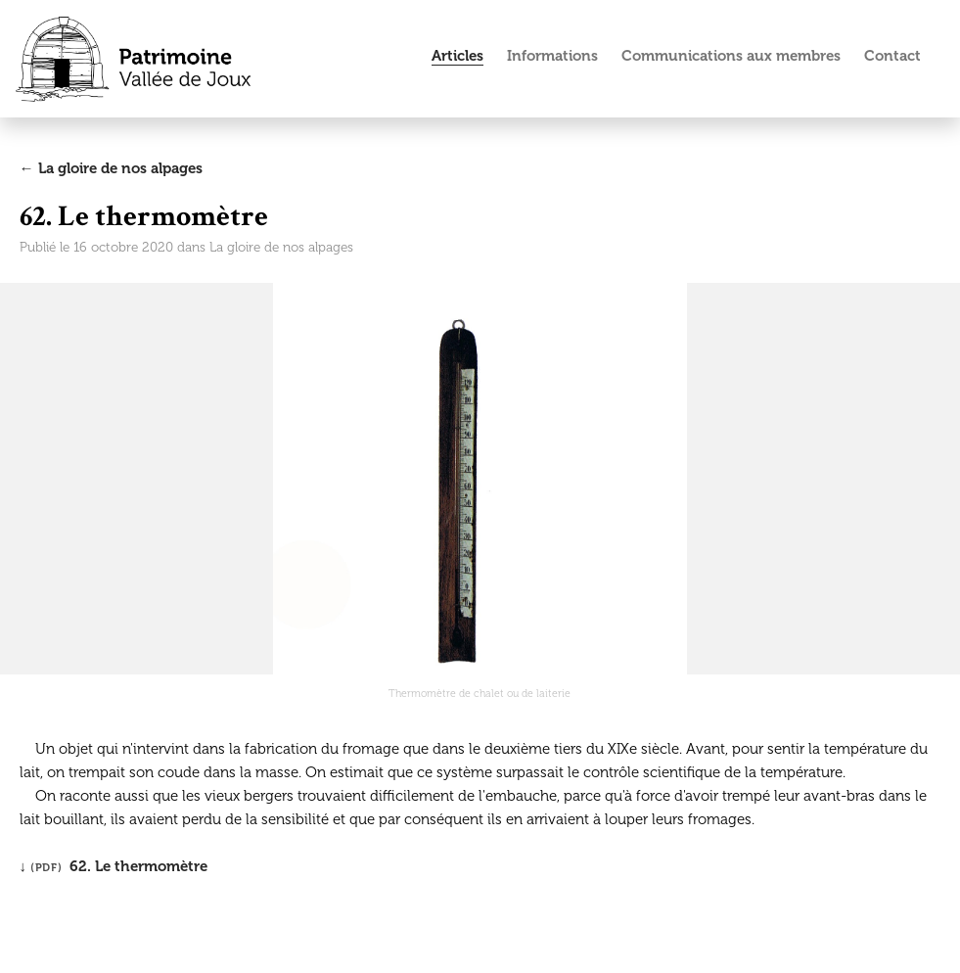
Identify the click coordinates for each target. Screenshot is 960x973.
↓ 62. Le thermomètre (114, 866)
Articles (457, 56)
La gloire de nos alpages (281, 247)
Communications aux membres (731, 56)
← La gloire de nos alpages (111, 168)
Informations (552, 56)
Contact (892, 56)
